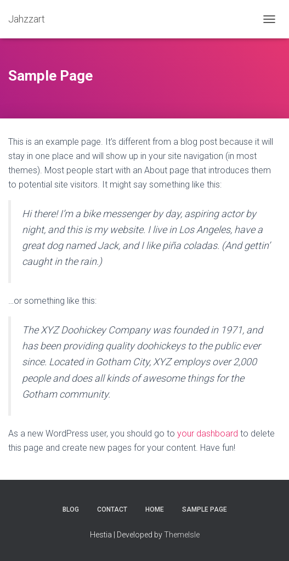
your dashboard (207, 433)
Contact (112, 509)
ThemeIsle (182, 534)
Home (154, 509)
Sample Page (204, 509)
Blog (71, 509)
